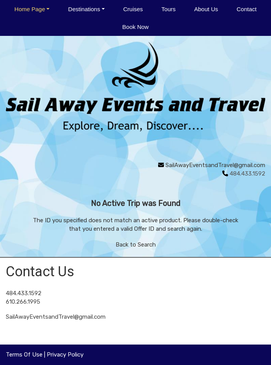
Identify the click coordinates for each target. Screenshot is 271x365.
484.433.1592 (23, 293)
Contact (247, 9)
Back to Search (136, 244)
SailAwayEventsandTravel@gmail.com (215, 165)
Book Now (135, 27)
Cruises (133, 9)
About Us (206, 9)
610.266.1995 (23, 301)
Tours (169, 9)
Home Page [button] (29, 9)
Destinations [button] (84, 9)
